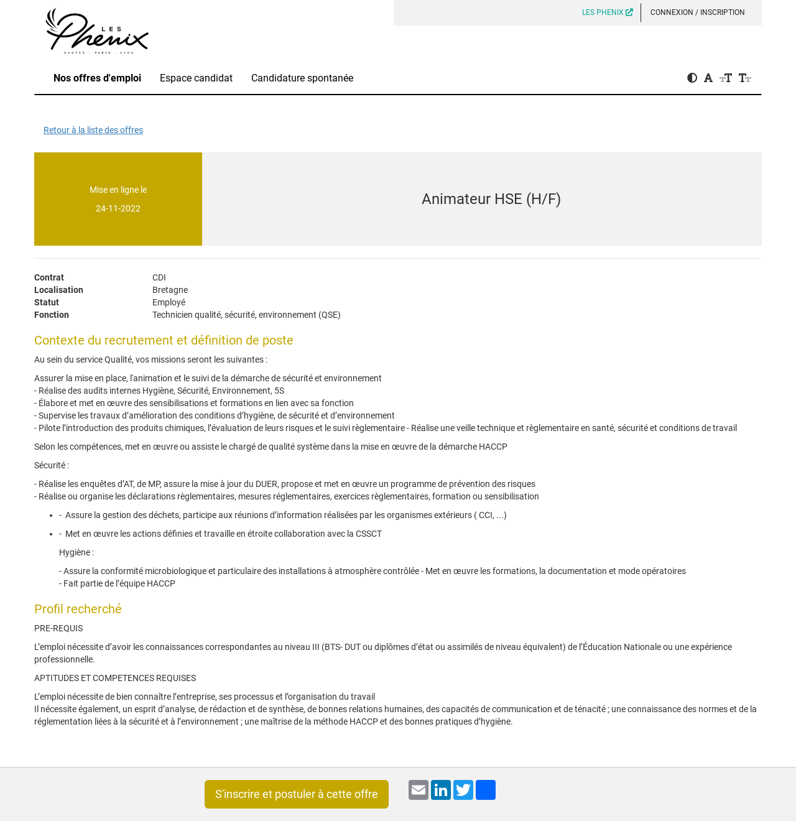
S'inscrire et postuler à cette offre (296, 793)
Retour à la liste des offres (93, 130)
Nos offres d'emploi (97, 78)
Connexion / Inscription (697, 12)
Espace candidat (196, 78)
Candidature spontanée (302, 78)
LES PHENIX (607, 12)
